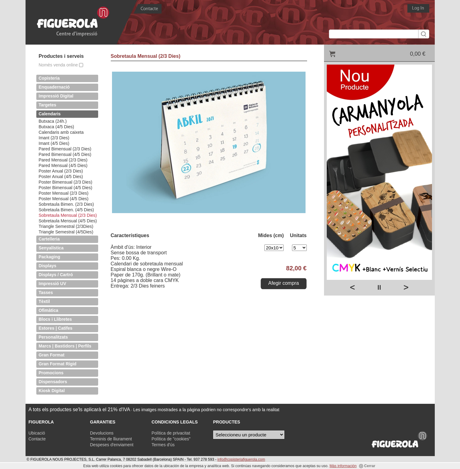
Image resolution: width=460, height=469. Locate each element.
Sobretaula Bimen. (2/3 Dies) (66, 204)
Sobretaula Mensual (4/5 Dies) (68, 220)
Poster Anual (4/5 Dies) (61, 176)
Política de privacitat (171, 433)
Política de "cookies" (171, 438)
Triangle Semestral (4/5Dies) (66, 231)
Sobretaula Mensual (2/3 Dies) (68, 215)
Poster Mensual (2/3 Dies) (64, 193)
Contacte (37, 438)
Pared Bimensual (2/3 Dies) (65, 148)
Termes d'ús (163, 444)
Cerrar (367, 466)
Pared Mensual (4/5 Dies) (63, 165)
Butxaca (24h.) (53, 121)
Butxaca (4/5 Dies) (56, 126)
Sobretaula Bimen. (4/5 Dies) (66, 209)
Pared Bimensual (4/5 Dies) (65, 154)
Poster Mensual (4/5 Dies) (64, 198)
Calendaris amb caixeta (61, 132)
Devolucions (102, 433)
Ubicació (37, 433)
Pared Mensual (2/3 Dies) (63, 159)
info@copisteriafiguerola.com (241, 459)
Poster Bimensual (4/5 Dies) (65, 187)
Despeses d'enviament (112, 444)
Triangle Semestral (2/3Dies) (66, 226)
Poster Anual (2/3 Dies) (61, 171)
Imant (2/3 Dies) (54, 137)
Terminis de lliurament (111, 438)
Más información (343, 466)
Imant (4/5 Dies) (54, 143)
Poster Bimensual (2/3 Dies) (65, 182)
